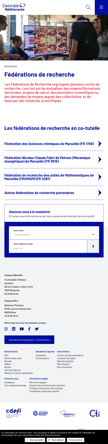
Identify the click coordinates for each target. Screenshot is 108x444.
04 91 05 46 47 (11, 315)
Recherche (10, 66)
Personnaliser (75, 440)
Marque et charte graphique (18, 372)
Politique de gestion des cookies (46, 388)
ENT (6, 355)
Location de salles (66, 358)
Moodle (8, 361)
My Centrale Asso (13, 358)
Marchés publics (65, 361)
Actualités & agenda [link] (45, 352)
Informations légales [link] (38, 379)
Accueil (13, 21)
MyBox (7, 364)
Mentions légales (38, 382)
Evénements (42, 358)
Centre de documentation (70, 355)
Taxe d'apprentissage (15, 385)
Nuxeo (7, 367)
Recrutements (64, 367)
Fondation (9, 382)
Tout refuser (56, 440)
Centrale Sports (12, 370)
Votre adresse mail (23, 244)
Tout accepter (35, 440)
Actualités (41, 355)
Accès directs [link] (63, 352)
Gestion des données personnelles (47, 385)
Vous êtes (18, 230)
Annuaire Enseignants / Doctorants (29, 339)
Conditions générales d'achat (44, 391)
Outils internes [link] (11, 352)
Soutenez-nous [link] (11, 379)
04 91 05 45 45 (11, 293)
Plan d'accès (63, 364)
